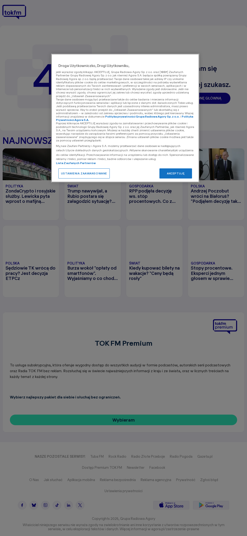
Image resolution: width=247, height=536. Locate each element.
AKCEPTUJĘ (176, 173)
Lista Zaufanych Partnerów (76, 163)
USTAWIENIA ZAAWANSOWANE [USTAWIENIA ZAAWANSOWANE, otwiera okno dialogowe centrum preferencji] (84, 173)
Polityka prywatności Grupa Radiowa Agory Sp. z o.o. (142, 116)
